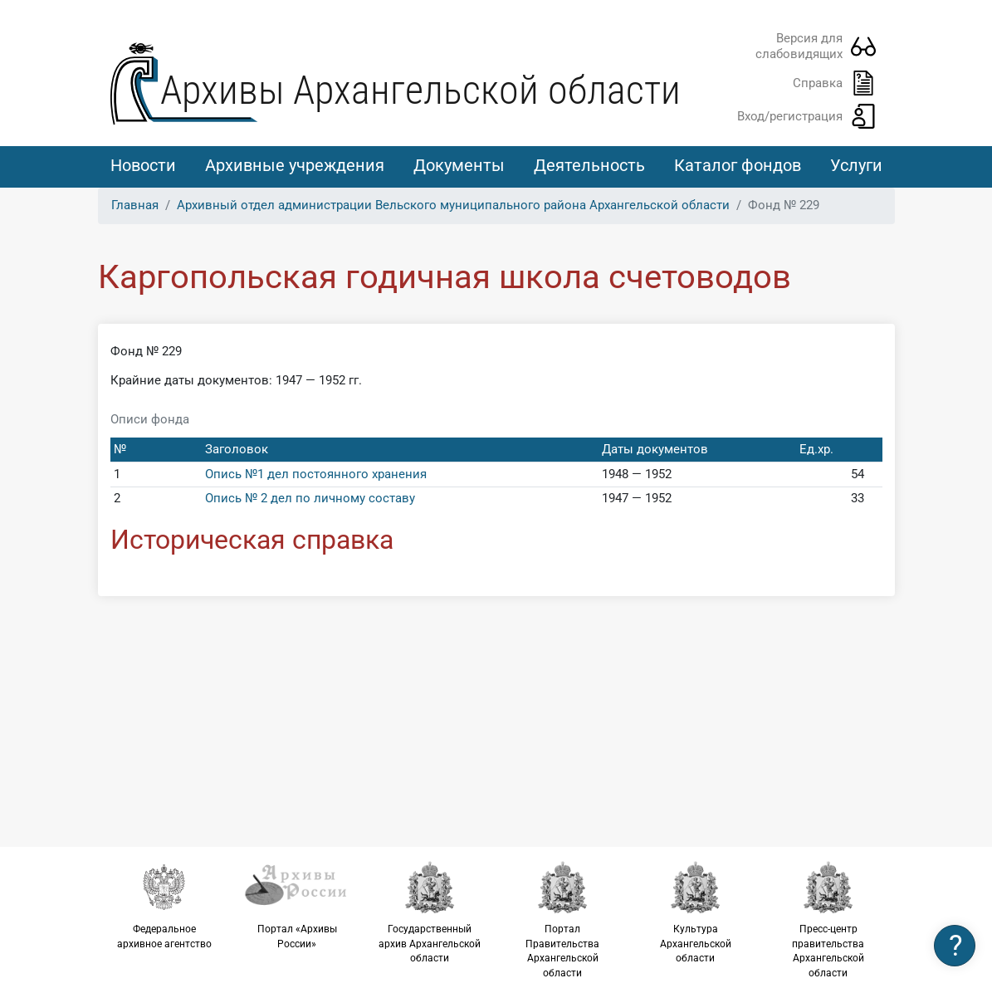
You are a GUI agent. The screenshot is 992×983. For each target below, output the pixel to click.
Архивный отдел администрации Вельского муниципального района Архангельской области (453, 205)
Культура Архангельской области (696, 912)
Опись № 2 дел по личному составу (310, 498)
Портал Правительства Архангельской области (563, 919)
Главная (135, 205)
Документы (459, 165)
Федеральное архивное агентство (164, 905)
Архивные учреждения (294, 165)
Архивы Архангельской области (420, 90)
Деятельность (589, 165)
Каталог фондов (737, 165)
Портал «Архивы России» (297, 905)
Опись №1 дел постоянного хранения (316, 474)
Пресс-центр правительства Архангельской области (828, 919)
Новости (143, 165)
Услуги (856, 165)
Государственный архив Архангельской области (430, 912)
